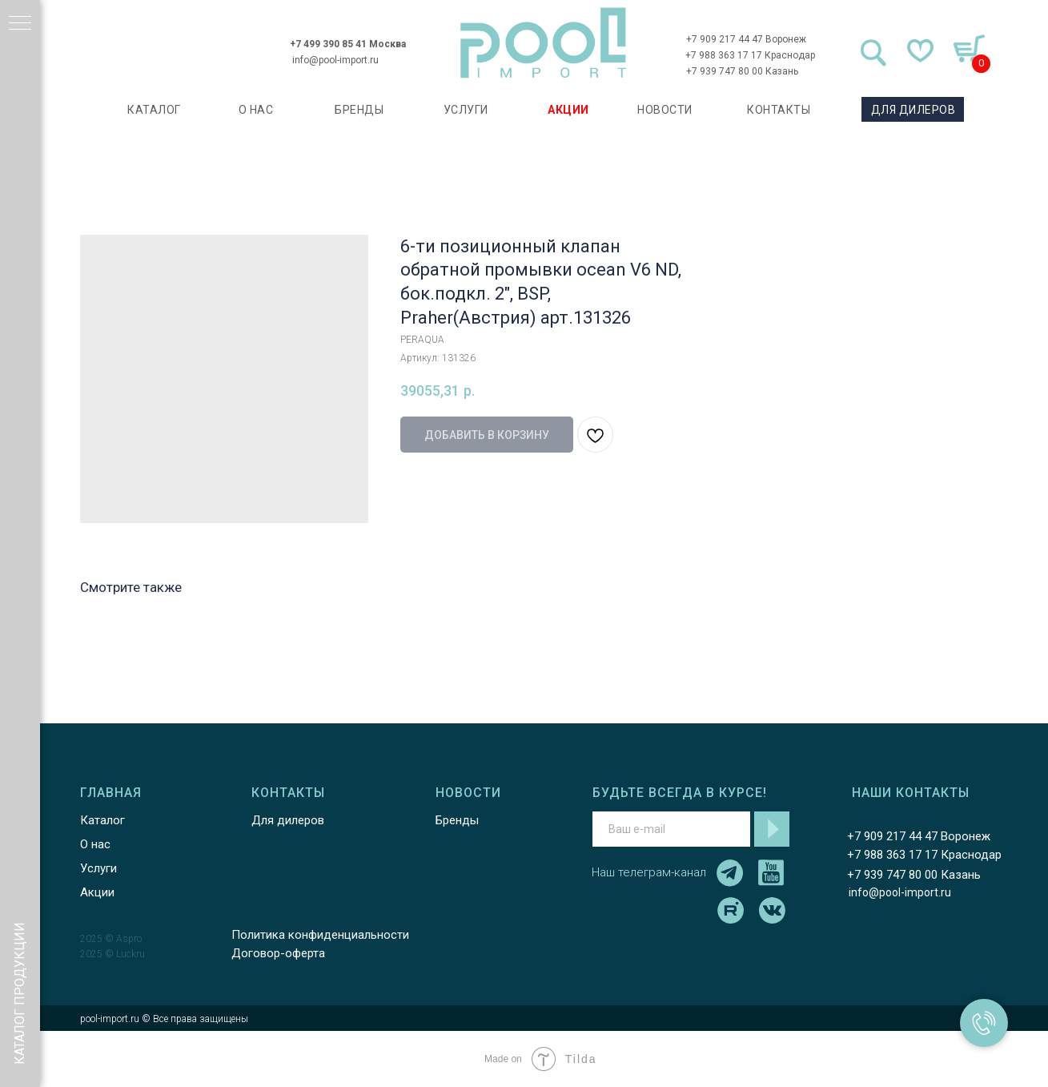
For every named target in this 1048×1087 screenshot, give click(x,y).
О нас (95, 844)
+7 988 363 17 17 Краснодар (750, 55)
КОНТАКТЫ (778, 109)
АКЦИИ (568, 109)
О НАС (256, 109)
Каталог (102, 820)
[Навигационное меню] (20, 24)
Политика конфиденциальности (320, 935)
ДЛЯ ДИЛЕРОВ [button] (913, 109)
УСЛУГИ (466, 109)
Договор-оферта (278, 953)
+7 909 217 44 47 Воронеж (746, 39)
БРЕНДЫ (359, 109)
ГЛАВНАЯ (111, 792)
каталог (154, 109)
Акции (97, 892)
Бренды (457, 820)
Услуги (98, 868)
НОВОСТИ (665, 109)
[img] (543, 43)
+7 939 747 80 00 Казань (742, 71)
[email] (671, 829)
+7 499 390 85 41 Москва (348, 44)
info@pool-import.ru (335, 60)
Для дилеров (287, 820)
